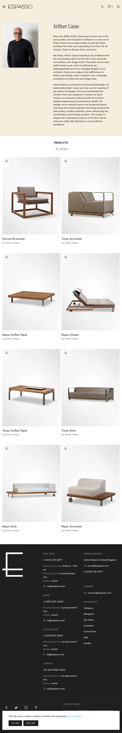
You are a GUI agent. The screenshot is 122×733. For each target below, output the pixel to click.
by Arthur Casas (10, 243)
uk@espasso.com (56, 688)
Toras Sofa (68, 430)
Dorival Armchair (13, 239)
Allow (15, 723)
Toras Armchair (71, 239)
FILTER (63, 149)
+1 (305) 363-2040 (53, 601)
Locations (89, 625)
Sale (86, 637)
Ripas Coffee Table (14, 335)
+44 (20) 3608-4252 (54, 670)
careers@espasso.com (99, 593)
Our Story (89, 619)
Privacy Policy (75, 716)
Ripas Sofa (9, 526)
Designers (89, 614)
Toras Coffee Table (14, 430)
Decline (30, 723)
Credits (87, 643)
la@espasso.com (55, 654)
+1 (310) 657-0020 (53, 635)
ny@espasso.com (56, 586)
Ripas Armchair (71, 526)
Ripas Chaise (70, 335)
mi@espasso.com (56, 620)
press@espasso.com (98, 565)
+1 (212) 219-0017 (52, 560)
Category (88, 608)
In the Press (90, 631)
